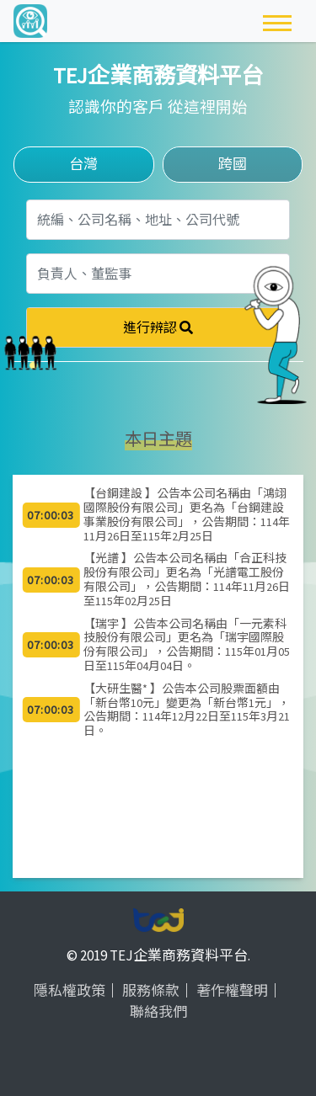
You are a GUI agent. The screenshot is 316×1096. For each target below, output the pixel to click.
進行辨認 (158, 327)
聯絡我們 (158, 1012)
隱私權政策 (69, 991)
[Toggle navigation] (277, 21)
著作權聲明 (232, 991)
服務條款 (150, 991)
